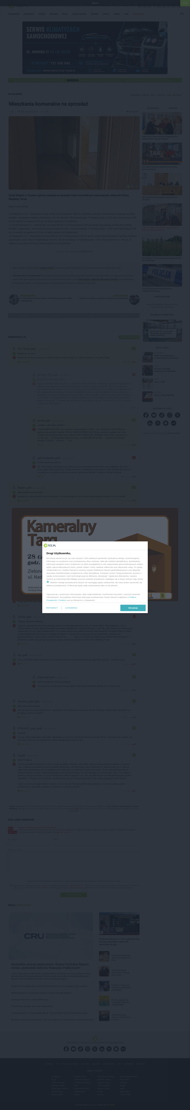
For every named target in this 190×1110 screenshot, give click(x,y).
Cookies (62, 600)
